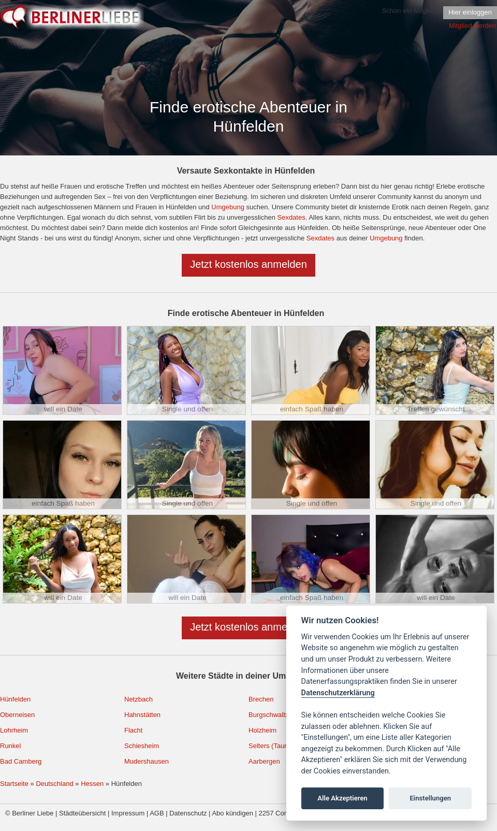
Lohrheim (14, 730)
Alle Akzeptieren (342, 798)
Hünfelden (15, 699)
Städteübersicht (82, 813)
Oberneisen (17, 715)
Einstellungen (430, 798)
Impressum (127, 813)
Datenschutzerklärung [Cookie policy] (338, 693)
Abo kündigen (232, 813)
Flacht (133, 730)
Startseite (14, 783)
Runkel (10, 746)
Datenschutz (188, 813)
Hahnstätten (142, 715)
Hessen (92, 783)
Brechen (260, 699)
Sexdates (291, 217)
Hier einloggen (470, 12)
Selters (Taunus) (273, 746)
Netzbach (138, 699)
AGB (157, 813)
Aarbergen (264, 761)
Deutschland (54, 783)
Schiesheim (141, 746)
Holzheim (262, 730)
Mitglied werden (472, 26)
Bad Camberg (20, 761)
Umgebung (227, 207)
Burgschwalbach (273, 715)
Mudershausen (146, 761)
